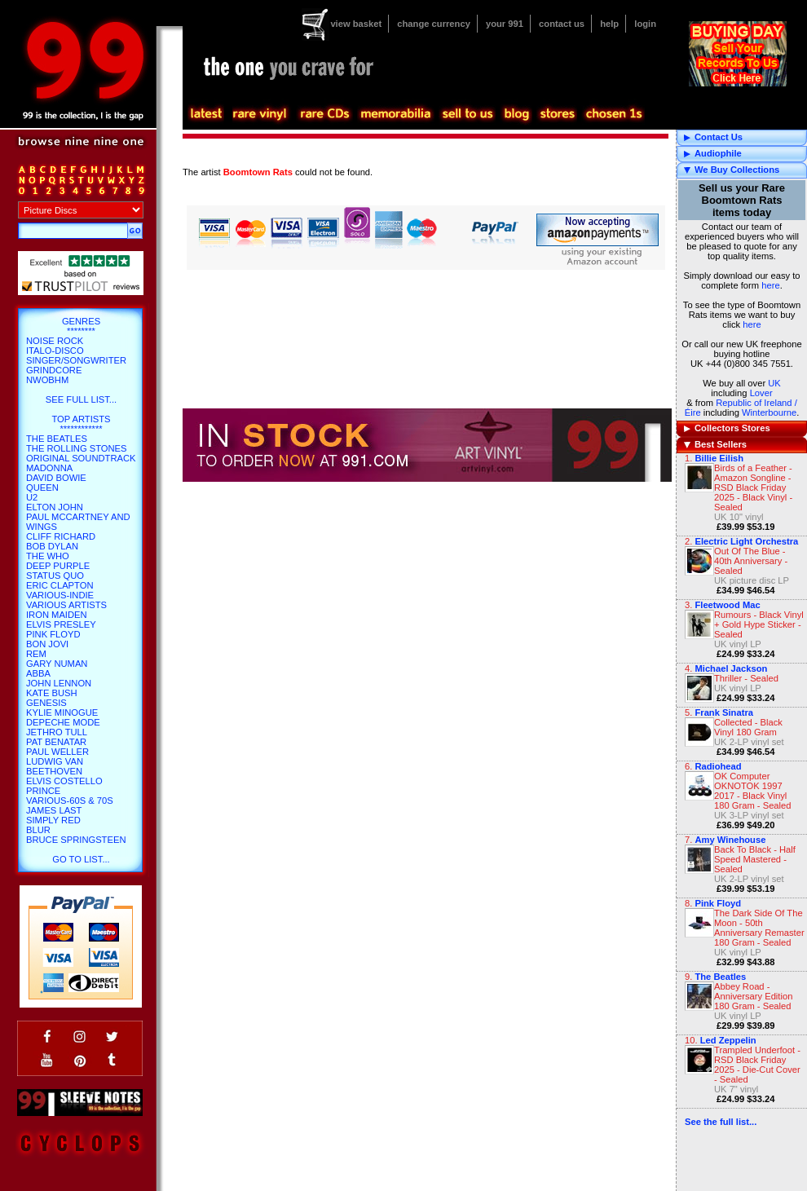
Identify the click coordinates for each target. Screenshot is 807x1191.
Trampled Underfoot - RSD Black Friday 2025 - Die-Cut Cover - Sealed (757, 1064)
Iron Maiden (56, 615)
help (609, 24)
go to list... (80, 859)
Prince (43, 791)
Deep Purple (58, 566)
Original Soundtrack (80, 458)
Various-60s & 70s (69, 800)
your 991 (504, 24)
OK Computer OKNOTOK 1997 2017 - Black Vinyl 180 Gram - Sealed (753, 790)
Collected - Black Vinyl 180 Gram (748, 727)
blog (516, 114)
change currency (433, 24)
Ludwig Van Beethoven (54, 766)
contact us (561, 24)
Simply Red (53, 820)
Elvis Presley (61, 624)
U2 (31, 497)
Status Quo (55, 575)
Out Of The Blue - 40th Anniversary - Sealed (750, 561)
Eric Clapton (59, 585)
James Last (54, 810)
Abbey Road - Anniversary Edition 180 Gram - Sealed (753, 996)
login (645, 24)
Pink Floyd (53, 634)
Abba (38, 673)
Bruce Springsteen (76, 840)
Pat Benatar (56, 742)
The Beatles (56, 438)
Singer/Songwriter (76, 360)
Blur (38, 830)
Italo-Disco (55, 350)
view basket (355, 24)
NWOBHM (47, 380)
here (770, 285)
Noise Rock (54, 341)
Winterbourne (769, 412)
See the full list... (720, 1122)
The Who (47, 556)
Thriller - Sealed (746, 678)
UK (774, 383)
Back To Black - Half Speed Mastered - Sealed (755, 859)
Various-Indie (60, 595)
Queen (42, 487)
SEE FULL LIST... (81, 399)
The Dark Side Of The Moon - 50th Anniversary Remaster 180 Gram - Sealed (759, 927)
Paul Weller (57, 752)
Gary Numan (56, 663)
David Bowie (56, 478)
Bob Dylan (52, 546)
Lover (761, 393)
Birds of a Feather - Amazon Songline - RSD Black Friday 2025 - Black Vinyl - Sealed (753, 487)
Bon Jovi (47, 644)
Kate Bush (51, 693)
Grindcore (54, 370)
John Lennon (58, 683)
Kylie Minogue (62, 712)
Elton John (54, 507)
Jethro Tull (56, 732)
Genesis (46, 703)
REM (36, 654)
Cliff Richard (60, 536)
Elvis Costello (64, 781)
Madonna (49, 468)
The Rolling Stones (76, 448)
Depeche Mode (63, 722)
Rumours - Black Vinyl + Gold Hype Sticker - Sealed (759, 624)
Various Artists (66, 605)
